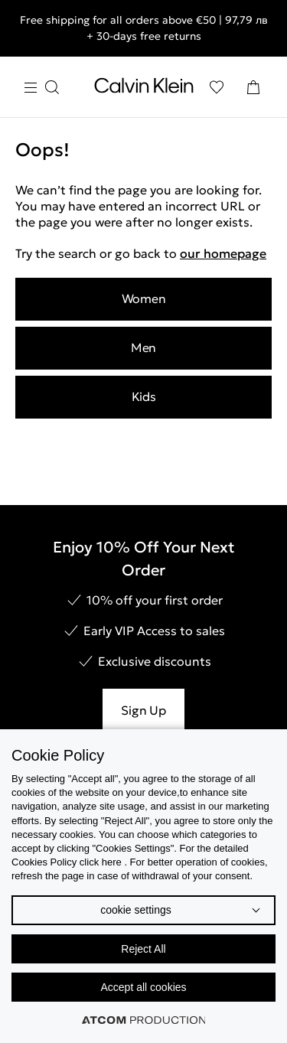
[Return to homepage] (143, 88)
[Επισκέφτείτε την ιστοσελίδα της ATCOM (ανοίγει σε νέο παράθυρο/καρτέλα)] (144, 1020)
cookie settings (135, 910)
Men (143, 347)
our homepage (223, 253)
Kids (144, 396)
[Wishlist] (216, 87)
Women (144, 298)
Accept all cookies (143, 987)
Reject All (143, 949)
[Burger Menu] (41, 88)
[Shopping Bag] (253, 87)
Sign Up (143, 710)
